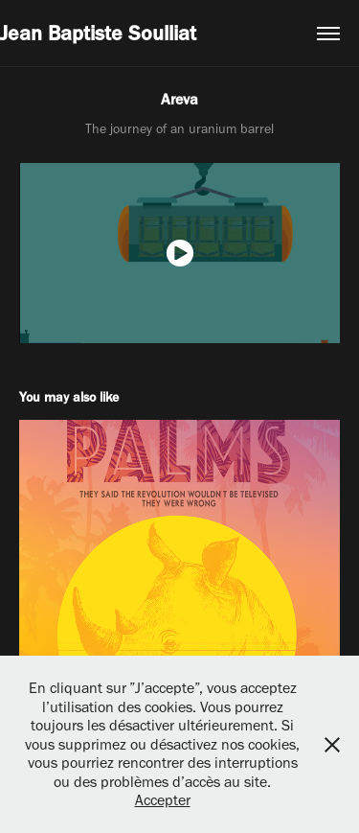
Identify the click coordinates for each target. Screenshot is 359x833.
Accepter (163, 800)
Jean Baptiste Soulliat (98, 33)
